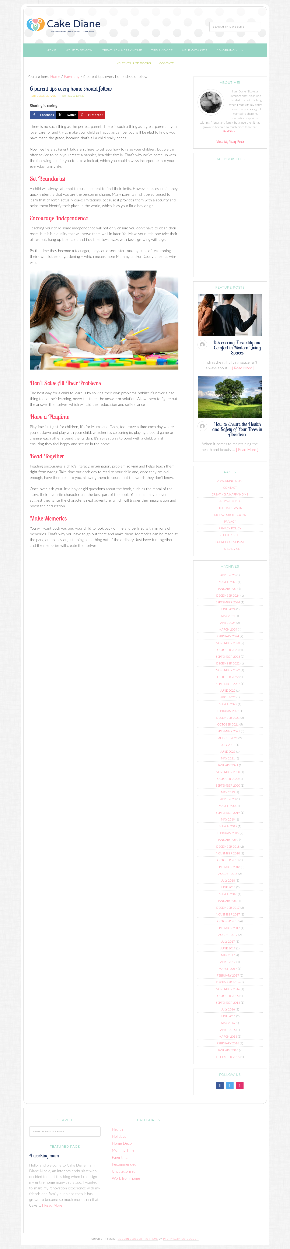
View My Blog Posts (230, 141)
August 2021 (228, 738)
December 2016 (228, 982)
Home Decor (122, 1143)
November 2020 (228, 772)
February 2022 (228, 711)
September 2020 (228, 785)
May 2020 (228, 792)
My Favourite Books (230, 514)
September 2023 (228, 656)
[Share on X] (67, 115)
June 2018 (227, 887)
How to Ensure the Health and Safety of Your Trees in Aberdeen (237, 429)
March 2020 (228, 806)
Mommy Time (123, 1150)
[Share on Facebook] (43, 115)
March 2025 (228, 582)
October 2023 (228, 650)
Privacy (230, 521)
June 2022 (227, 690)
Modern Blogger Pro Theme (138, 1239)
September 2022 (228, 683)
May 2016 (228, 1023)
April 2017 (227, 962)
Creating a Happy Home (230, 494)
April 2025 (227, 575)
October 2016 (228, 996)
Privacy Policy (230, 528)
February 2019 (228, 833)
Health (117, 1129)
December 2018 (228, 846)
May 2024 (228, 616)
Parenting (119, 1157)
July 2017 (228, 941)
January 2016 (228, 1050)
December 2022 (228, 663)
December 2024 (228, 595)
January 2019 (228, 840)
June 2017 (227, 948)
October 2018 (228, 860)
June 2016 (227, 1016)
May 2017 (228, 955)
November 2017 (228, 914)
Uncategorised (124, 1171)
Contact (230, 487)
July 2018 (228, 880)
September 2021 (228, 731)
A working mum (230, 481)
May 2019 (228, 819)
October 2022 (228, 677)
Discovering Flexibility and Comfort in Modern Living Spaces (237, 347)
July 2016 (228, 1009)
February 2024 (228, 636)
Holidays (119, 1136)
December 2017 (228, 907)
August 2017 (228, 934)
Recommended (124, 1164)
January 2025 (228, 588)
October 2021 (228, 724)
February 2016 (228, 1043)
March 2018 (228, 894)
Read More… (230, 131)
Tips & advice (230, 548)
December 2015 (228, 1057)
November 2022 (228, 670)
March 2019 (228, 826)
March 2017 (228, 968)
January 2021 (228, 765)
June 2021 (227, 751)
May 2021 (228, 758)
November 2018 (228, 853)
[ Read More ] (243, 368)
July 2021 (228, 745)
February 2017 (228, 975)
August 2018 (228, 873)
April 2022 (227, 697)
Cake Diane (64, 26)
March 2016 (228, 1036)
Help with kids (230, 501)
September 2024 (228, 602)
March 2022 (228, 704)
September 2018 (228, 867)
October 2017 (228, 921)
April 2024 (227, 622)
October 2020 (228, 778)
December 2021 (228, 717)
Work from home (126, 1178)
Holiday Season (230, 508)
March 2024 (228, 629)
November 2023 (228, 643)
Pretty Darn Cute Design (181, 1239)
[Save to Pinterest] (91, 115)
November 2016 (228, 989)
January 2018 (228, 901)
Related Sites (230, 535)
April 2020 (227, 799)
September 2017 (228, 928)
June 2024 (227, 609)
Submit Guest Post (230, 542)
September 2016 (228, 1002)
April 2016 (227, 1029)
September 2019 (228, 812)
